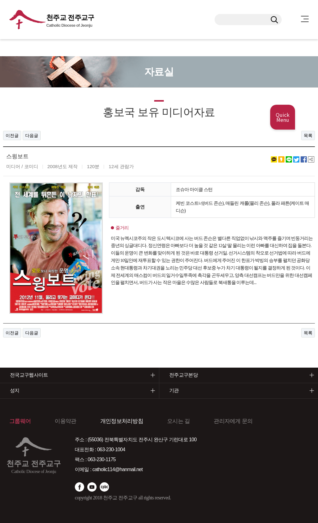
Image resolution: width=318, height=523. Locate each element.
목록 (308, 135)
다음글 (31, 135)
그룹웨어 (20, 421)
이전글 (12, 135)
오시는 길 (178, 421)
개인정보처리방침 (121, 421)
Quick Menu (282, 117)
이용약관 (65, 421)
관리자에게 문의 (233, 421)
